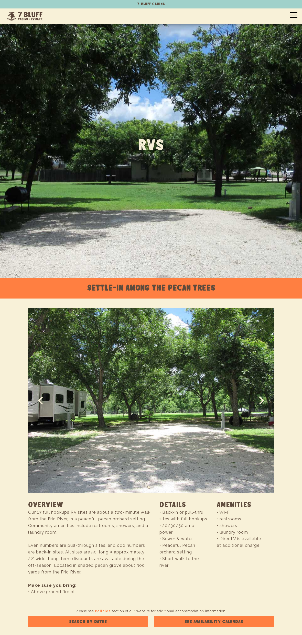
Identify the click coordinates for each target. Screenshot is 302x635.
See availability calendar (214, 621)
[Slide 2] (153, 487)
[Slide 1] (148, 487)
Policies (103, 611)
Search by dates (88, 621)
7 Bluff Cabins (24, 16)
